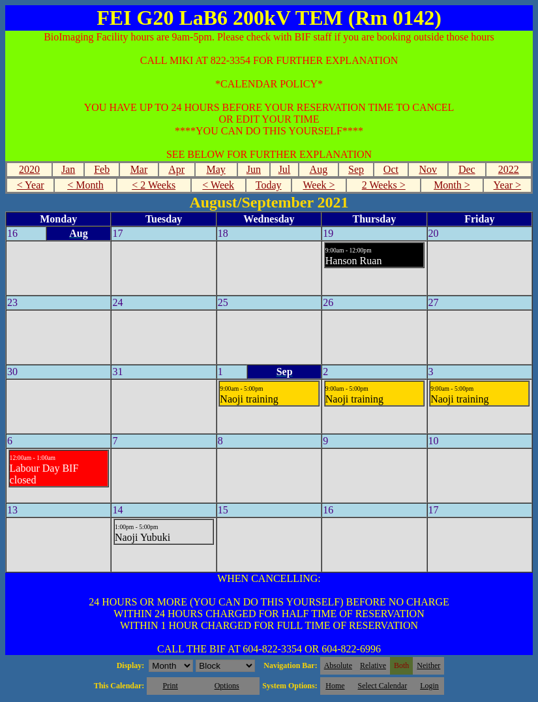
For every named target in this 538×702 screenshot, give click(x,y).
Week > (319, 185)
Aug (319, 169)
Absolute (338, 665)
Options (227, 685)
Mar (139, 169)
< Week (218, 185)
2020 (29, 169)
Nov (428, 169)
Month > (452, 185)
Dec (466, 169)
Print (169, 685)
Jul (284, 169)
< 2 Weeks (153, 185)
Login (429, 685)
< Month (85, 185)
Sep (356, 169)
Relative (373, 665)
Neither (428, 665)
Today (269, 185)
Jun (254, 169)
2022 (508, 169)
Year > (508, 185)
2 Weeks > (384, 185)
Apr (176, 169)
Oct (390, 169)
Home (334, 685)
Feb (102, 169)
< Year (30, 185)
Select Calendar (383, 685)
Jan (68, 169)
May (215, 169)
